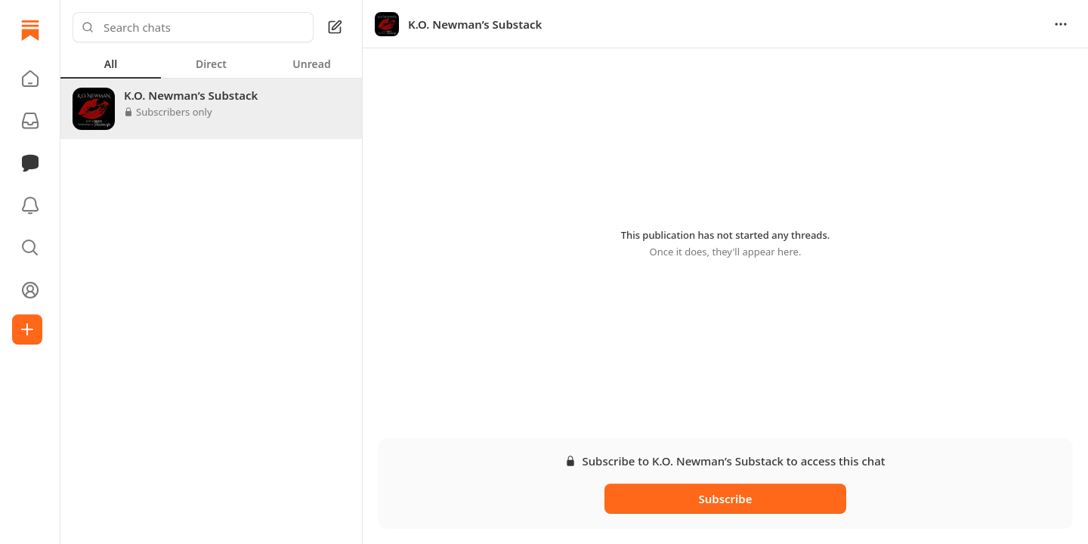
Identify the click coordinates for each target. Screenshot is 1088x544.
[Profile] (30, 290)
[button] (30, 78)
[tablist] (211, 63)
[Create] (27, 329)
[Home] (30, 30)
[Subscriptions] (30, 121)
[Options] (1061, 24)
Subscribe (725, 498)
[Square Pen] (335, 27)
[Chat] (30, 163)
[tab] (110, 63)
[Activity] (30, 205)
